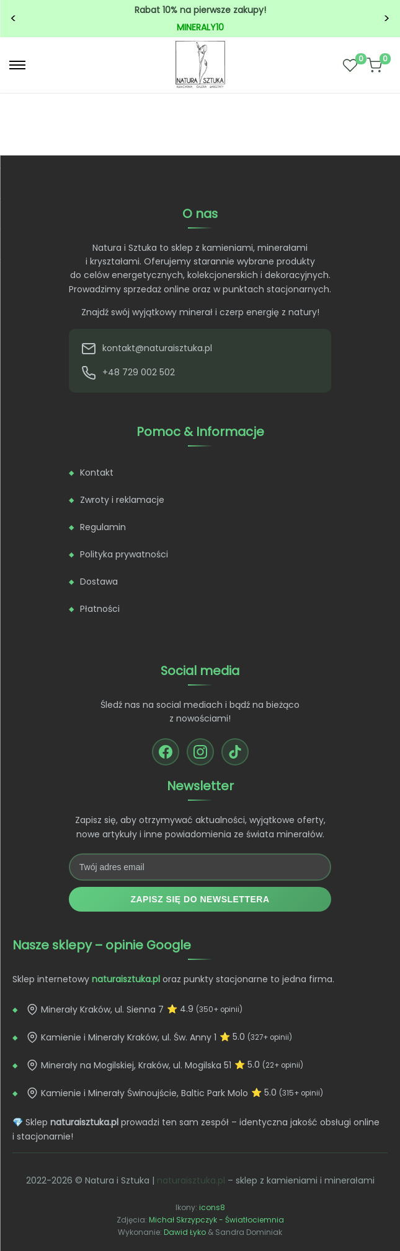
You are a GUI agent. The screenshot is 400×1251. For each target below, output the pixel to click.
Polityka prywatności (124, 554)
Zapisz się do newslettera (199, 899)
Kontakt (96, 472)
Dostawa (99, 581)
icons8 (212, 1207)
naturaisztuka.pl (191, 1180)
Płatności (100, 609)
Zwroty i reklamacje (122, 500)
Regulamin (103, 527)
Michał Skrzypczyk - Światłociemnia (216, 1219)
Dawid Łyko (185, 1232)
